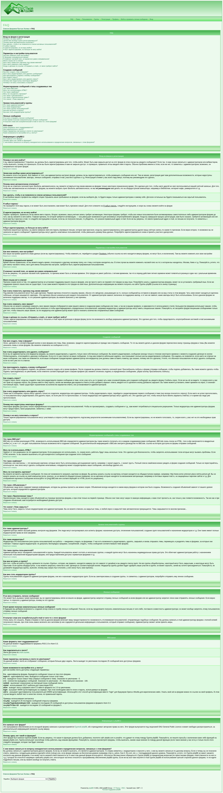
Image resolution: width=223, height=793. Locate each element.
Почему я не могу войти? (12, 39)
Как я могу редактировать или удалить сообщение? (22, 74)
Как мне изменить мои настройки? (16, 55)
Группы (96, 19)
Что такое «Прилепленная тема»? (16, 97)
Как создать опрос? (10, 77)
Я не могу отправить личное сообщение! (18, 118)
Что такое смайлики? (11, 92)
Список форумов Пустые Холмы (16, 29)
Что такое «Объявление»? (13, 95)
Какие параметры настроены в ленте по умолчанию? (23, 131)
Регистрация (106, 19)
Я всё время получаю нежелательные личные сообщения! (25, 120)
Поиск (78, 19)
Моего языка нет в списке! (13, 61)
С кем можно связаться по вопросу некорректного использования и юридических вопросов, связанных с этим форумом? (49, 142)
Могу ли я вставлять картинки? (15, 94)
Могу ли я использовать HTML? (15, 90)
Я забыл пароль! (9, 46)
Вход (151, 19)
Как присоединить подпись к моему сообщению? (21, 75)
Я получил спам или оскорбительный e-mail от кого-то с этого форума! (30, 121)
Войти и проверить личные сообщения (134, 19)
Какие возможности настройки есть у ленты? (20, 133)
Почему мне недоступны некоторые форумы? (20, 81)
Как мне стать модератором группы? (17, 112)
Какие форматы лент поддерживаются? (18, 127)
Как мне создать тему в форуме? (15, 72)
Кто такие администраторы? (14, 105)
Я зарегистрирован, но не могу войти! (17, 48)
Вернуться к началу (10, 169)
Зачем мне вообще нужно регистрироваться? (20, 40)
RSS (123, 788)
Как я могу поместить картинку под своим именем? (22, 62)
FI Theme (117, 788)
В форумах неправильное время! (15, 57)
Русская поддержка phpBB (111, 789)
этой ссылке (24, 652)
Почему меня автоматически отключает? (18, 42)
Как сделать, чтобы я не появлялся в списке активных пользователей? (30, 44)
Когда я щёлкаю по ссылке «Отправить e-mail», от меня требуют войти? (30, 66)
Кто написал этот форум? (13, 139)
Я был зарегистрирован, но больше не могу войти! (22, 49)
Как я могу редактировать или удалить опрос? (20, 79)
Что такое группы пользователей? (16, 108)
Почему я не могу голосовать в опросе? (18, 82)
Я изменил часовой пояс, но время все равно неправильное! (26, 59)
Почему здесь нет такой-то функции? (17, 140)
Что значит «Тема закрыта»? (14, 99)
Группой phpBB (81, 727)
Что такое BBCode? (10, 88)
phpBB (91, 788)
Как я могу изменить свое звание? (16, 64)
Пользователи (87, 19)
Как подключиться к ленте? (13, 129)
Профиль (115, 19)
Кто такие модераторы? (12, 107)
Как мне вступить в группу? (13, 110)
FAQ (71, 19)
